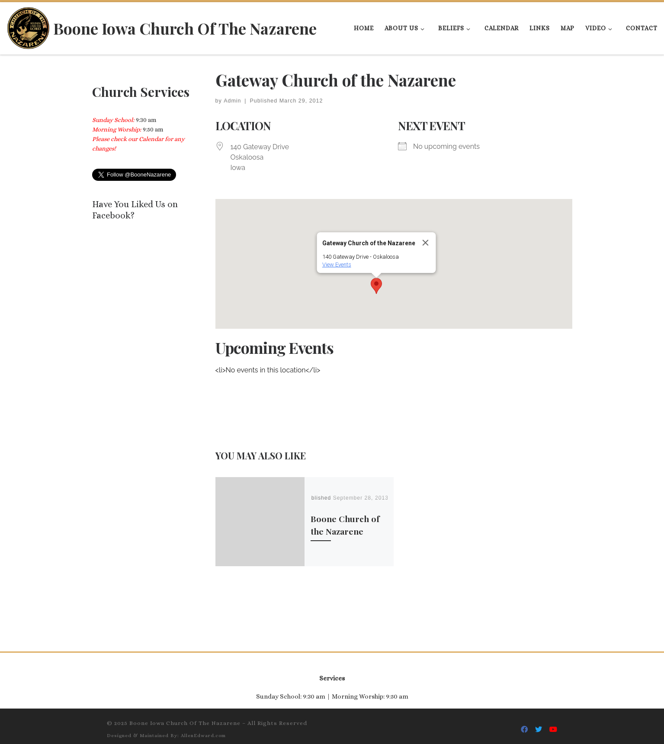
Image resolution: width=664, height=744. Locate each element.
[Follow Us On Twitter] (538, 723)
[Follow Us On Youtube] (553, 723)
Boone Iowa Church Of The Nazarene (185, 716)
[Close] (425, 242)
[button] (376, 286)
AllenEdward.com (203, 729)
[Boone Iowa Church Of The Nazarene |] (28, 26)
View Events (336, 264)
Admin (232, 101)
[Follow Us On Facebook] (524, 723)
